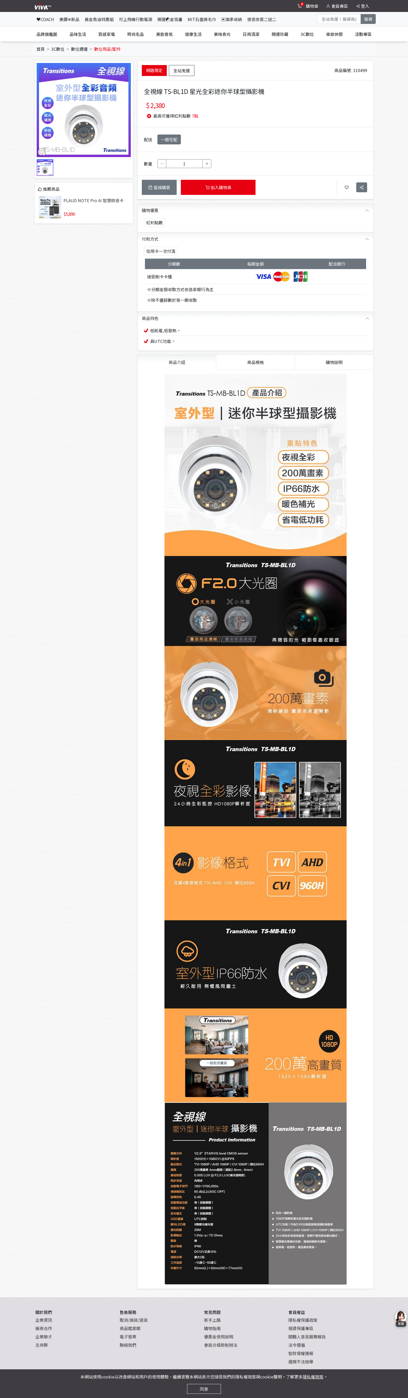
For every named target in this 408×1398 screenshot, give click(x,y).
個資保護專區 (300, 1328)
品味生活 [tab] (77, 34)
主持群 (41, 1345)
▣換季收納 (231, 19)
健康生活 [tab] (193, 34)
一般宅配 (169, 139)
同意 (204, 1389)
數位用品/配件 (107, 49)
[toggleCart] (308, 6)
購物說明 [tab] (334, 362)
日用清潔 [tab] (251, 34)
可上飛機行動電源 (135, 19)
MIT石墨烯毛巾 (202, 19)
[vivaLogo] (43, 6)
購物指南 (212, 1328)
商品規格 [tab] (255, 362)
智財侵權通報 (300, 1353)
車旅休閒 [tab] (334, 34)
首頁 (40, 49)
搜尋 (368, 19)
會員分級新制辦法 (220, 1345)
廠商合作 (43, 1328)
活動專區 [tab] (363, 34)
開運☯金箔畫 (169, 19)
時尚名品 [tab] (135, 34)
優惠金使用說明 (218, 1336)
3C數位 (58, 49)
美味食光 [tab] (222, 34)
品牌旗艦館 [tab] (46, 34)
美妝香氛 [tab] (164, 34)
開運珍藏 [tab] (280, 34)
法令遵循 (296, 1345)
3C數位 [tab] (307, 34)
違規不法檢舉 (300, 1361)
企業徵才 (43, 1336)
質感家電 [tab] (106, 34)
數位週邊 (79, 49)
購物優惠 (150, 210)
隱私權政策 (313, 1377)
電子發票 (128, 1336)
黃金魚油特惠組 (99, 19)
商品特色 (150, 318)
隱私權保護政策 (302, 1320)
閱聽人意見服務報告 (307, 1336)
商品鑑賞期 (130, 1328)
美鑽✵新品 (69, 19)
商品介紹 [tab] (177, 362)
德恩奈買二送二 (261, 19)
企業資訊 (43, 1320)
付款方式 (150, 239)
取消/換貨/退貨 (134, 1320)
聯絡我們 (128, 1345)
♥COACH (45, 19)
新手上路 (212, 1320)
